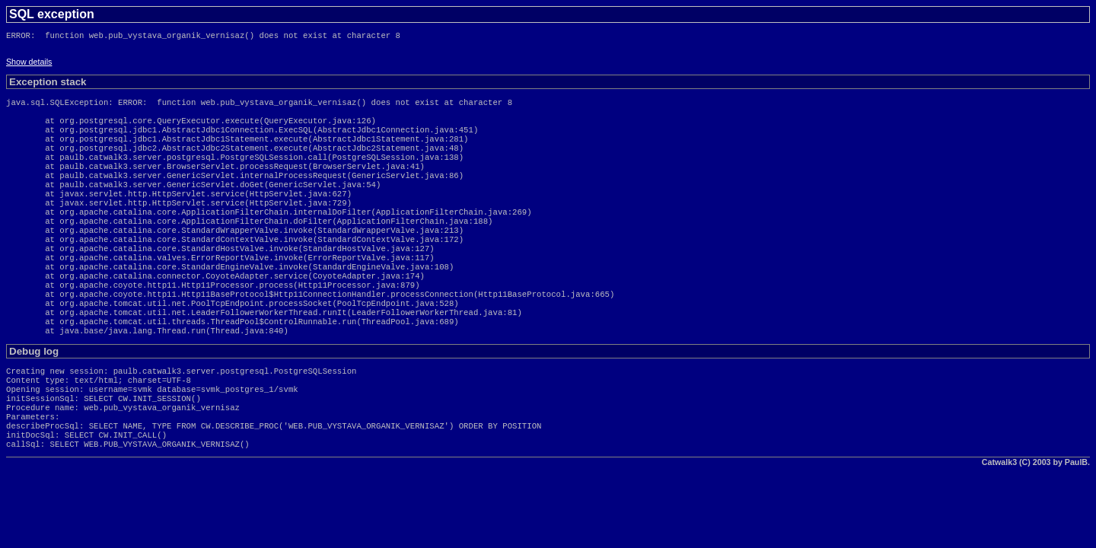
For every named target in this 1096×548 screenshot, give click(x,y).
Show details (29, 64)
